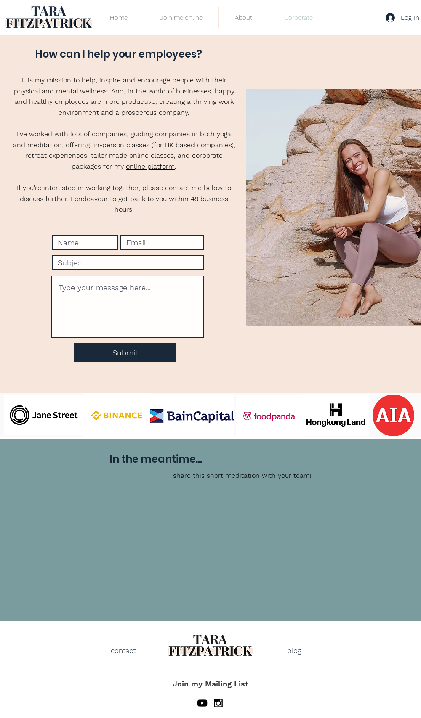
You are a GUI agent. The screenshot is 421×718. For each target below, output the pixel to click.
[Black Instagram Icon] (218, 703)
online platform (150, 166)
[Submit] (125, 352)
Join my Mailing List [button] (210, 683)
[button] (181, 17)
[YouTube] (202, 703)
